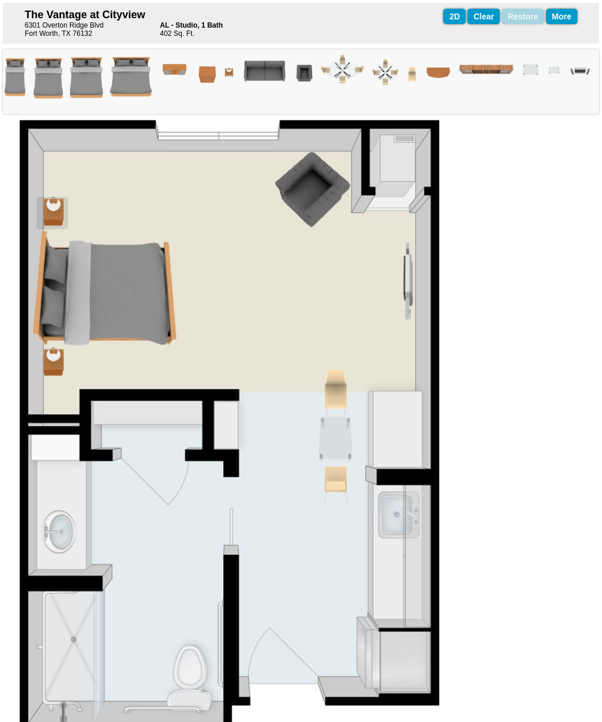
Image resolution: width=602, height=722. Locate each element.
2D (454, 16)
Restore (522, 16)
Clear (483, 16)
